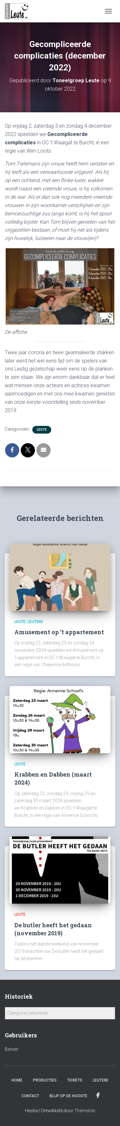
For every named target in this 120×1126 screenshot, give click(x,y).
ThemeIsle (84, 1110)
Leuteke (35, 621)
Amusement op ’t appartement (59, 632)
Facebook (98, 1095)
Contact (30, 1096)
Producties (45, 1080)
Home (17, 1080)
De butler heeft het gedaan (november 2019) (53, 929)
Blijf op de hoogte (68, 1096)
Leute (42, 429)
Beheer (12, 1049)
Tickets (74, 1080)
